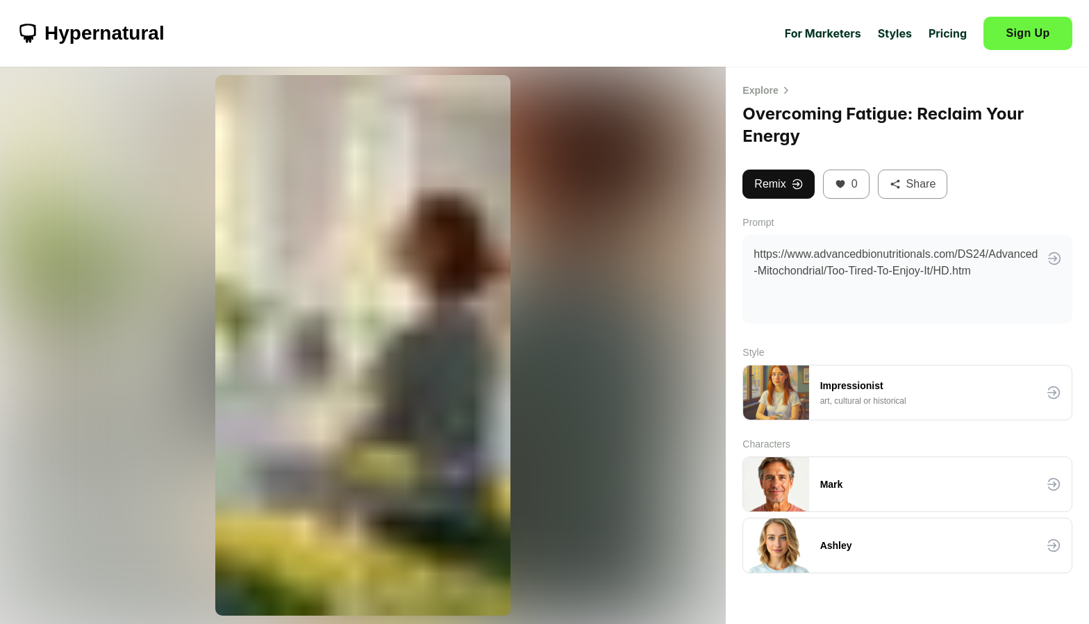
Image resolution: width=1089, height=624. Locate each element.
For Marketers (823, 33)
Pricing (948, 33)
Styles (895, 33)
